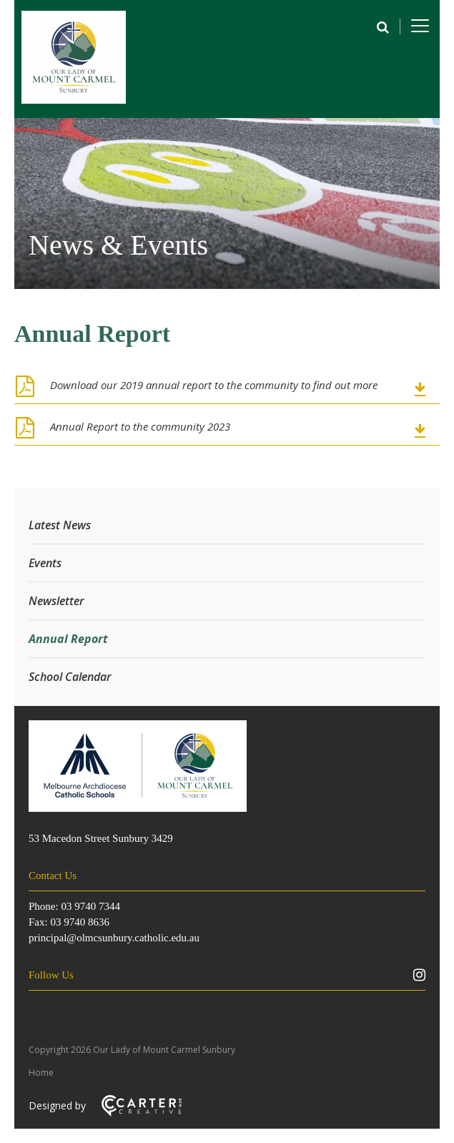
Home (41, 1072)
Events (45, 563)
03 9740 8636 (79, 922)
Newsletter (56, 601)
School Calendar (70, 677)
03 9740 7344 (90, 906)
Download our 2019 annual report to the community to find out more (213, 385)
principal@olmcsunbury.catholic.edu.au (114, 937)
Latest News (60, 525)
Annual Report (68, 639)
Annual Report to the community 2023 (140, 426)
